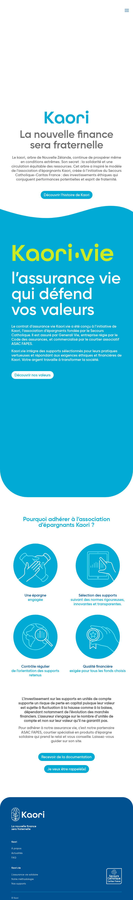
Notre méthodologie (22, 879)
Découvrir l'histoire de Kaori (66, 194)
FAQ (13, 857)
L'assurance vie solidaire (24, 874)
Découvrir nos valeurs (33, 375)
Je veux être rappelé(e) (66, 769)
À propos (16, 848)
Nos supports (18, 883)
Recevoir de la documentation (66, 757)
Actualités (17, 853)
